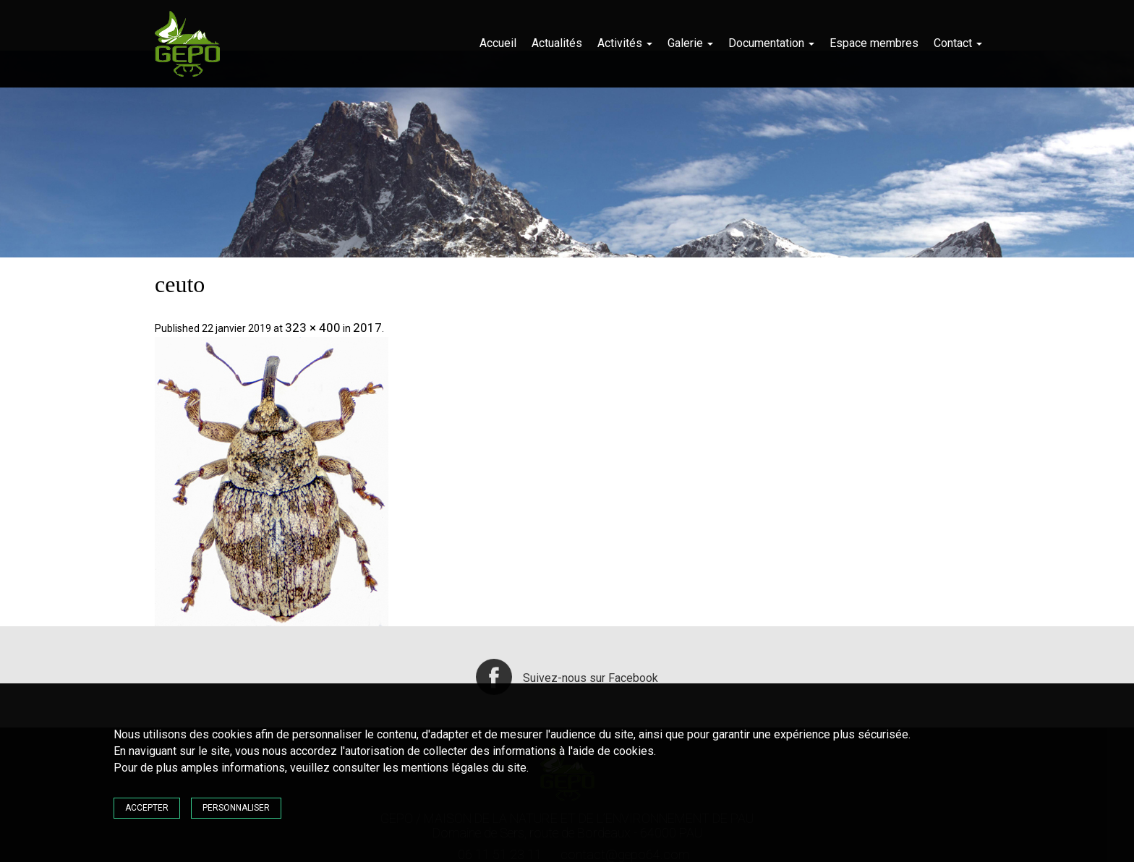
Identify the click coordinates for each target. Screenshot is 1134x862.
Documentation (771, 43)
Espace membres (874, 43)
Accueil (497, 43)
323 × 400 (313, 327)
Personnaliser (236, 808)
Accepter (147, 808)
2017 (367, 327)
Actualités (557, 43)
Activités (624, 43)
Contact (958, 43)
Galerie (690, 43)
